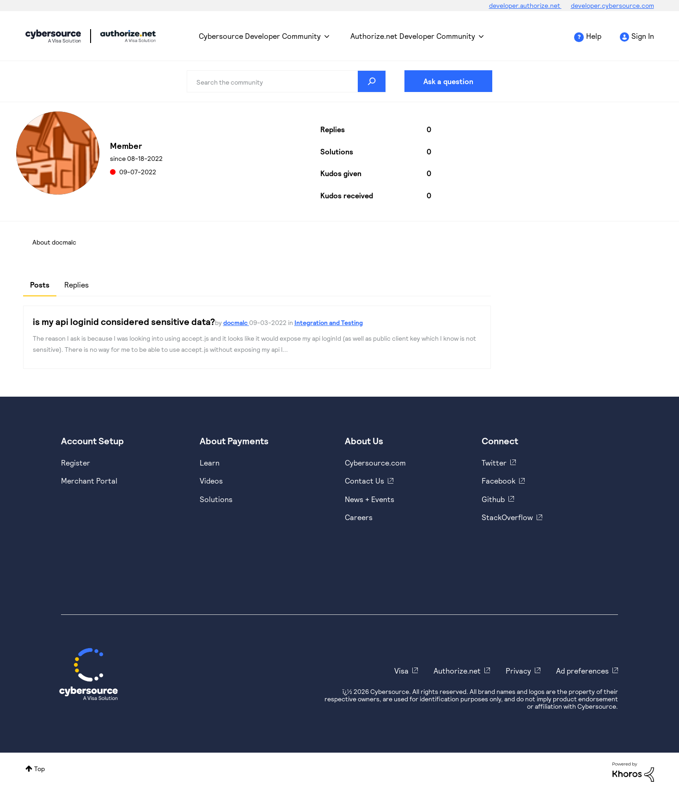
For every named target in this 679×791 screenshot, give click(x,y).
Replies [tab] (76, 284)
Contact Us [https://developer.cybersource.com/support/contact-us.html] (364, 480)
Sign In (642, 35)
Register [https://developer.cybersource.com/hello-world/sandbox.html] (75, 462)
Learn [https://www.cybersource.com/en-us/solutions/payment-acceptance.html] (210, 462)
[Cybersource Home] (88, 674)
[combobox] (286, 81)
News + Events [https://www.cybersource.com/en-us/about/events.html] (369, 499)
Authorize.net (457, 670)
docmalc (236, 322)
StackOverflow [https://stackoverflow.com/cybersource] (507, 517)
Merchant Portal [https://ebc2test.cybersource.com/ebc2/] (89, 480)
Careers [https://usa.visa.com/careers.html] (359, 517)
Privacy (518, 670)
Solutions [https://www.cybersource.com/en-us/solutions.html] (216, 499)
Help (593, 35)
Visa (401, 670)
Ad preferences (582, 670)
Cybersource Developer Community (53, 36)
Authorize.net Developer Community (412, 35)
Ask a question (448, 81)
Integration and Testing (328, 322)
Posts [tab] (39, 284)
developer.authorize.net (525, 5)
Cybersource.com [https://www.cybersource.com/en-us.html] (375, 462)
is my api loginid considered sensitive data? (124, 321)
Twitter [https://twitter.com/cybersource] (494, 462)
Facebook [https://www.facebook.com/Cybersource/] (498, 480)
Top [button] (39, 769)
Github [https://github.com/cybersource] (493, 499)
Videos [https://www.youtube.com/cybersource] (211, 480)
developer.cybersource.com (612, 5)
